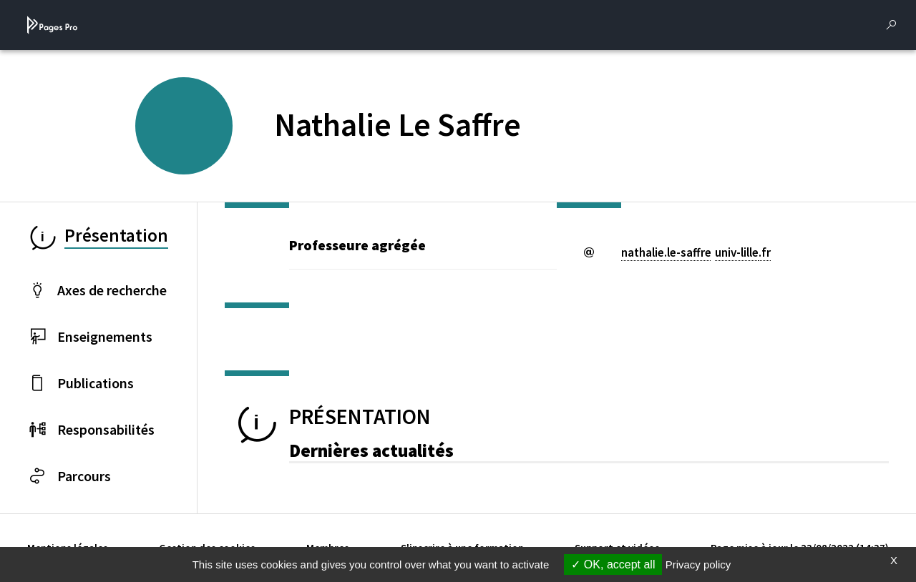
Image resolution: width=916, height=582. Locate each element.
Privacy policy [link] (698, 564)
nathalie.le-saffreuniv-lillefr (696, 252)
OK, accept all (613, 564)
